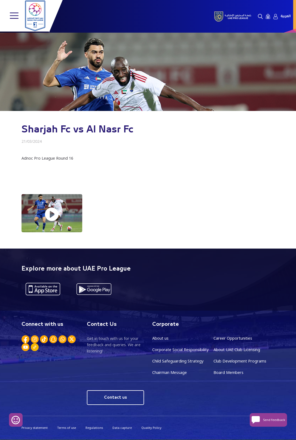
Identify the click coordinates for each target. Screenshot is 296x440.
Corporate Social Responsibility (180, 349)
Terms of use (66, 427)
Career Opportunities (232, 338)
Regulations (94, 427)
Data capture (122, 427)
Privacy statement (35, 427)
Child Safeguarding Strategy (177, 360)
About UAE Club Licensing (236, 349)
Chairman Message (169, 372)
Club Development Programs (239, 360)
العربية (285, 16)
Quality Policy (151, 427)
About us (160, 338)
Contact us (115, 397)
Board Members (228, 372)
